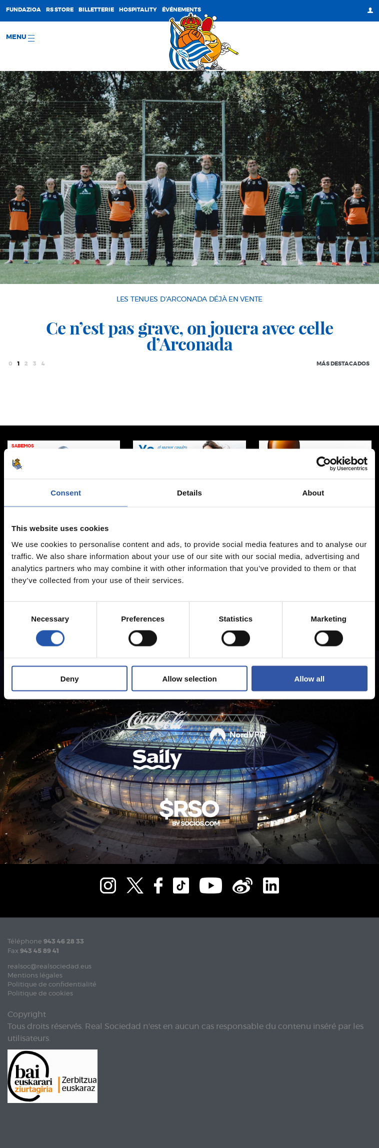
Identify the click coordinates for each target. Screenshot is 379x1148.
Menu (20, 38)
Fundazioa (23, 9)
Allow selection (189, 678)
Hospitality (138, 9)
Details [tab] (189, 492)
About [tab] (313, 492)
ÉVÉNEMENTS (181, 9)
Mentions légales (35, 975)
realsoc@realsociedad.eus (50, 967)
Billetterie (96, 9)
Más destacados (343, 363)
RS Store (60, 9)
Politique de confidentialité (52, 985)
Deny (69, 678)
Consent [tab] (65, 492)
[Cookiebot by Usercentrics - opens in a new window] (324, 464)
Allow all (309, 678)
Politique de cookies (40, 993)
